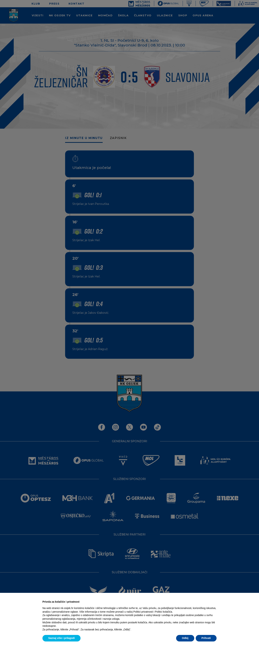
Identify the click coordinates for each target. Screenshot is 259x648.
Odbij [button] (185, 638)
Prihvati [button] (206, 638)
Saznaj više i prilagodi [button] (61, 638)
